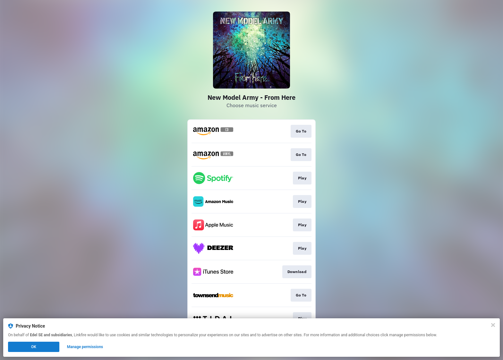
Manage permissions (85, 347)
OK (33, 347)
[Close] (493, 325)
